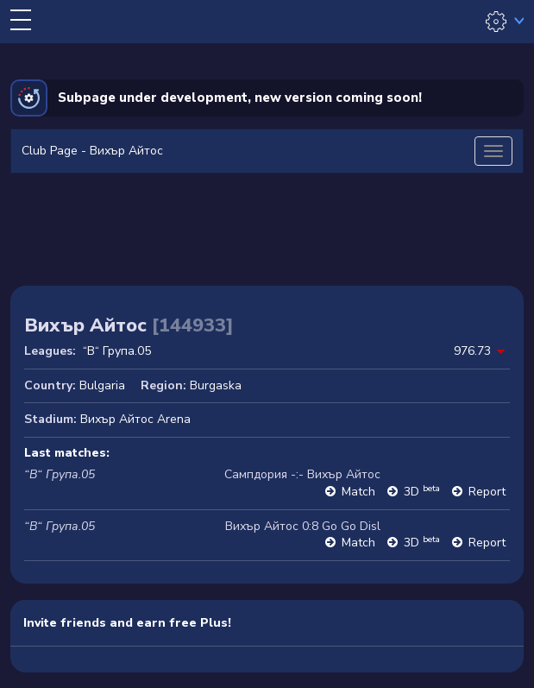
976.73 (472, 351)
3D (422, 491)
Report (487, 491)
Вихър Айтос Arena (135, 419)
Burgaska (216, 385)
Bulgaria (102, 385)
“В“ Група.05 (117, 351)
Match (358, 491)
